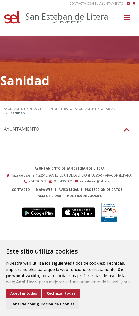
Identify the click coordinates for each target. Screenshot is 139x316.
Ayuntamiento (87, 109)
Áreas (110, 109)
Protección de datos (103, 189)
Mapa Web (44, 189)
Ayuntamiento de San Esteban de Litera (36, 109)
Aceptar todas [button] (23, 293)
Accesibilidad (49, 196)
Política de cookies (84, 196)
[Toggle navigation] (127, 19)
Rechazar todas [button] (61, 293)
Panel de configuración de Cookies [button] (42, 303)
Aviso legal (69, 189)
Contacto (21, 189)
